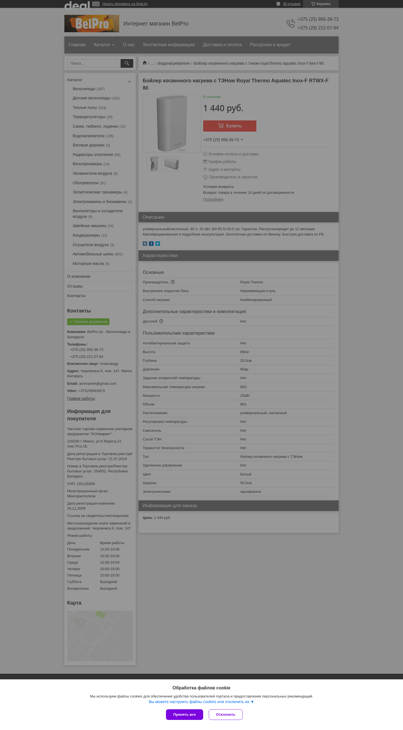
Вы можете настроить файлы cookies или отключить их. (199, 701)
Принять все (184, 714)
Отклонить (225, 714)
